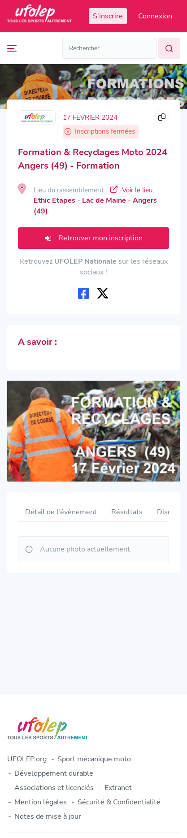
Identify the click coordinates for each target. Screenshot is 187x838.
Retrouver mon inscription (94, 238)
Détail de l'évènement (61, 512)
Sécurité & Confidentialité (119, 802)
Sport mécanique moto (94, 759)
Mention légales (40, 802)
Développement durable (53, 773)
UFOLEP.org (27, 759)
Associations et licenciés (54, 788)
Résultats (127, 512)
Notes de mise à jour (47, 816)
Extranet (118, 788)
